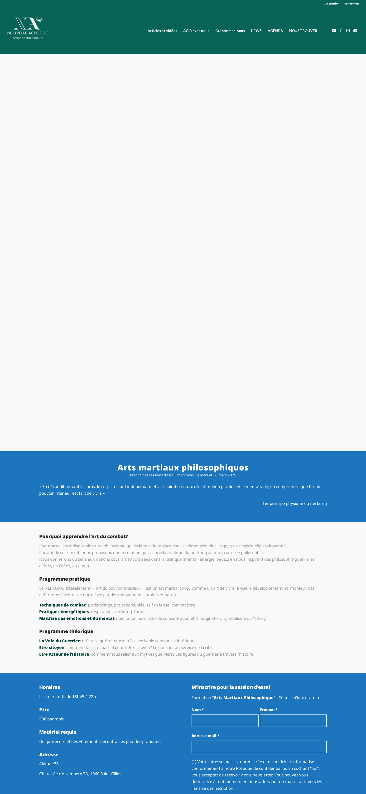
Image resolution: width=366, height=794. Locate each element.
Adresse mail (205, 735)
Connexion (351, 3)
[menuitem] (332, 3)
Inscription (331, 3)
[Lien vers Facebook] (340, 30)
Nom (198, 709)
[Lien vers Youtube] (333, 30)
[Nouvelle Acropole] (27, 27)
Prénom (269, 709)
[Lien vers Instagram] (348, 30)
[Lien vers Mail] (355, 30)
